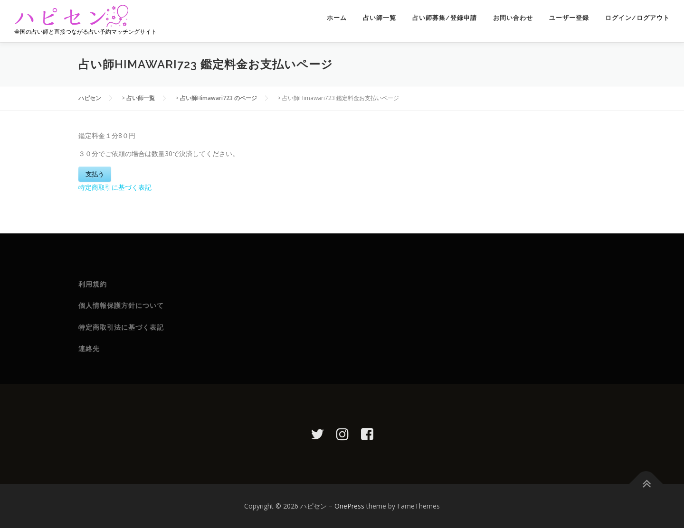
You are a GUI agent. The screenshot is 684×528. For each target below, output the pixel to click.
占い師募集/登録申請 (444, 17)
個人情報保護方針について (121, 305)
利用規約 (92, 284)
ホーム (337, 17)
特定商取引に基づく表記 (115, 187)
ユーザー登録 (569, 17)
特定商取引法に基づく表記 (121, 327)
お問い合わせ (513, 17)
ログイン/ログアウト (637, 17)
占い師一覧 (379, 17)
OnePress (349, 505)
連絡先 (89, 348)
